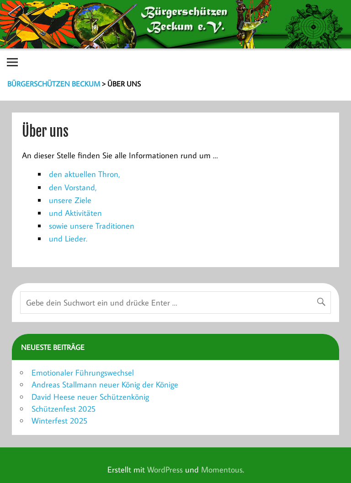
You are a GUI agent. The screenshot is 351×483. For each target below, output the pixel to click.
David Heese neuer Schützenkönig (90, 397)
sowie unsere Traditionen (91, 225)
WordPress (165, 469)
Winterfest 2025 (59, 420)
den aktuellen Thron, (84, 174)
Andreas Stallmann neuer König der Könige (105, 384)
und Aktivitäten (75, 213)
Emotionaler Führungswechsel (83, 372)
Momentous (222, 469)
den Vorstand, (73, 187)
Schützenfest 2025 (64, 408)
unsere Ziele (70, 200)
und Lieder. (68, 238)
